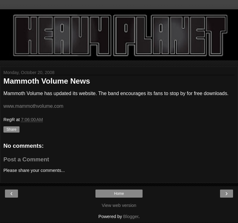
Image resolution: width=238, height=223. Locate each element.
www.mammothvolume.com (33, 106)
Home (119, 193)
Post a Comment (26, 159)
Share (11, 129)
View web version (119, 205)
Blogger (131, 216)
